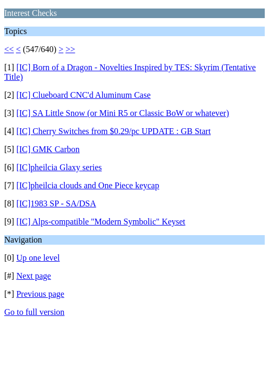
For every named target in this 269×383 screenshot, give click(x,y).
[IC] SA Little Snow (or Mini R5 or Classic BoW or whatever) (122, 113)
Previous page (40, 293)
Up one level (38, 257)
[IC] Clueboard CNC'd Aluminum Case (83, 94)
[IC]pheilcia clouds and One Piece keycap (87, 185)
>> (70, 49)
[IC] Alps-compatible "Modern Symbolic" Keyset (101, 221)
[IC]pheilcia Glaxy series (59, 167)
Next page (33, 275)
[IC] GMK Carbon (48, 149)
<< (9, 49)
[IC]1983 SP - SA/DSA (56, 203)
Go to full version (34, 312)
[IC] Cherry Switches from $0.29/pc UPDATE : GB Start (113, 131)
